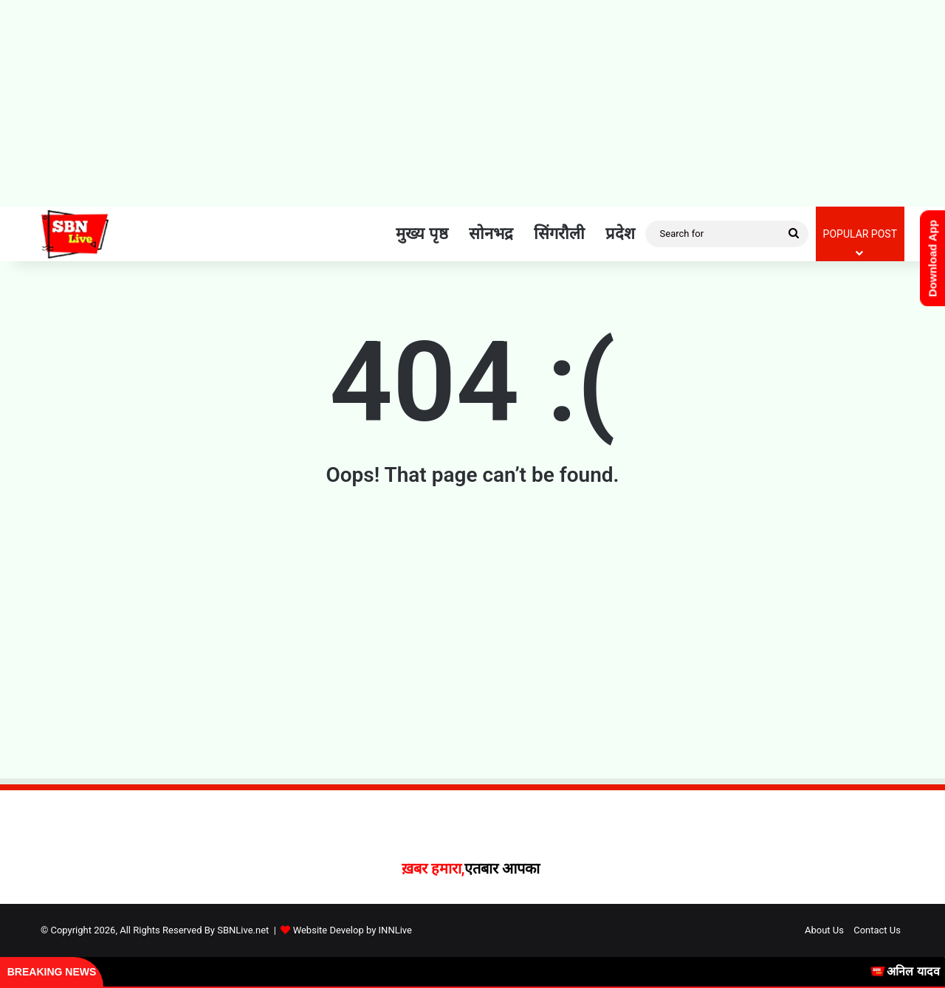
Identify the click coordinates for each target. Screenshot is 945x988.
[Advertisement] (472, 103)
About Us (824, 930)
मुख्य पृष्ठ (421, 233)
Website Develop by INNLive (352, 930)
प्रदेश (620, 233)
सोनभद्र (491, 233)
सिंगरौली (559, 233)
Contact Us (877, 930)
